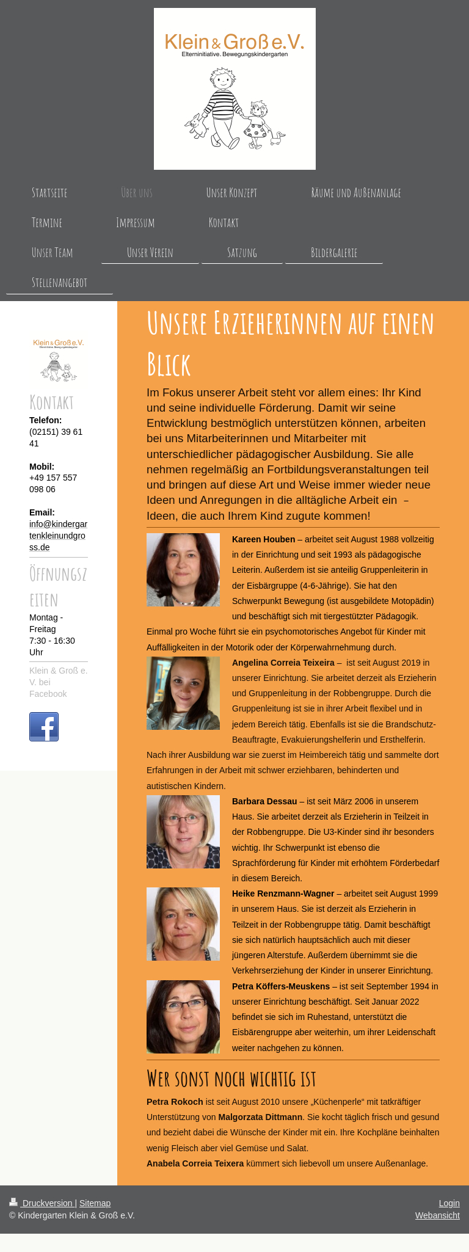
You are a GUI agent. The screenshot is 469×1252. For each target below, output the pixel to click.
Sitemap (95, 1203)
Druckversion (42, 1203)
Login (449, 1203)
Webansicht (437, 1215)
